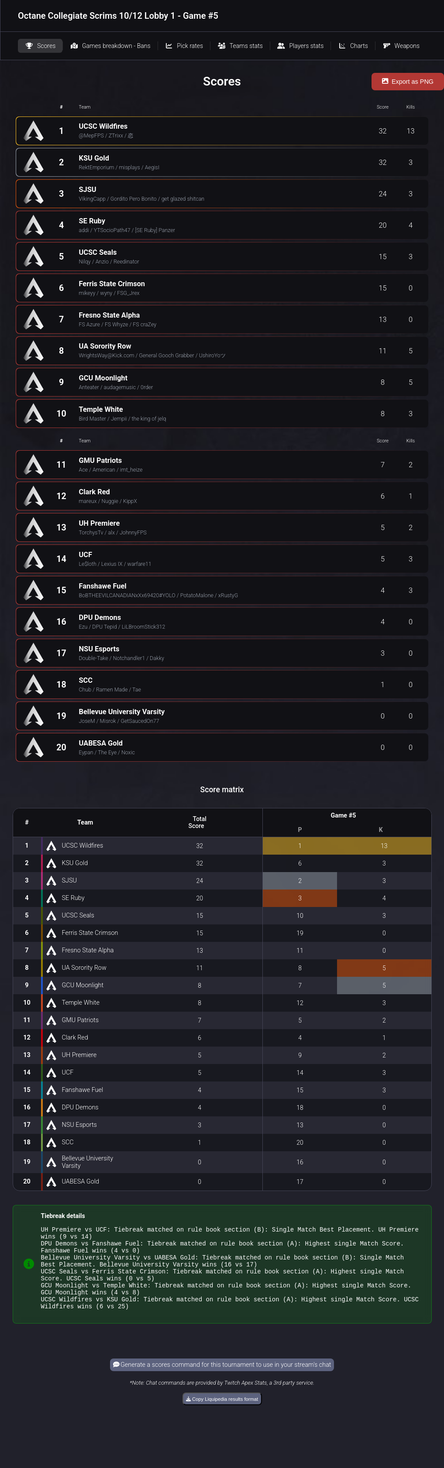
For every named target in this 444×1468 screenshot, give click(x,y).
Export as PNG (408, 81)
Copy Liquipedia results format (222, 1414)
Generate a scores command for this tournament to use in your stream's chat (222, 1380)
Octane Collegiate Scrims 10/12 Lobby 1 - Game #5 (118, 15)
